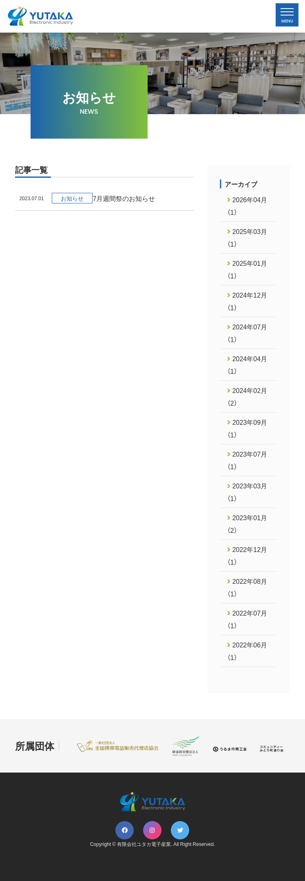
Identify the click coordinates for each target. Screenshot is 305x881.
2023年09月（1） (247, 428)
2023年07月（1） (247, 460)
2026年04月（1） (247, 205)
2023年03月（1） (247, 492)
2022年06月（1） (247, 651)
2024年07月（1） (247, 333)
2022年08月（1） (247, 587)
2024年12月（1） (247, 301)
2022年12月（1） (247, 555)
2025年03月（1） (247, 237)
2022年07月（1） (247, 619)
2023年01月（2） (247, 523)
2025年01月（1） (247, 269)
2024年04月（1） (247, 364)
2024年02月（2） (247, 396)
